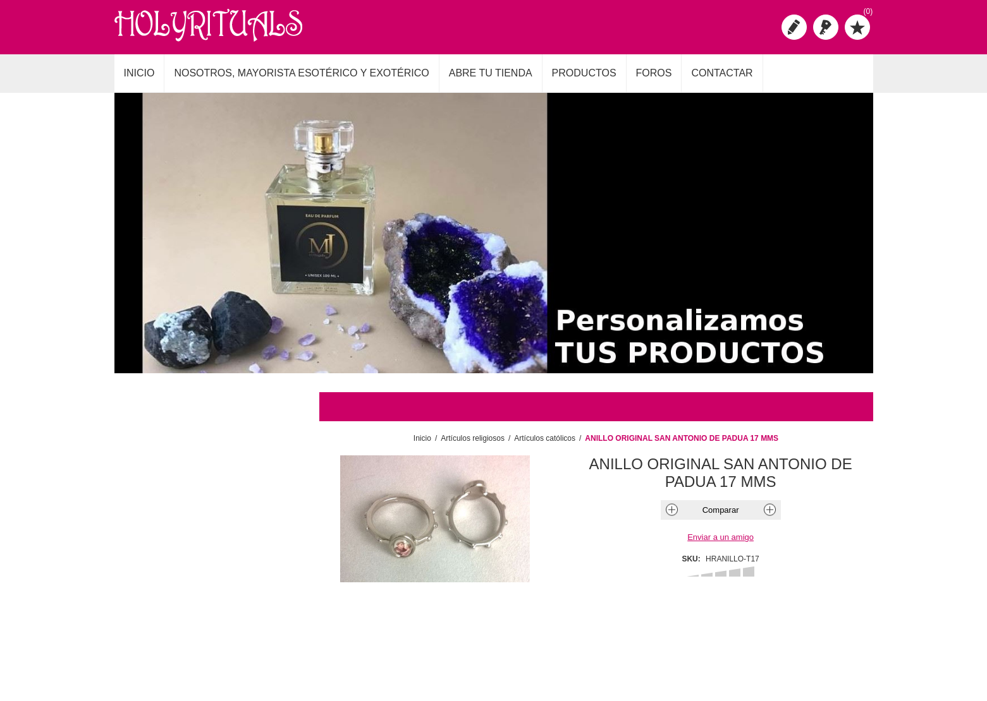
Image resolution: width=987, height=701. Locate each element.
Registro (794, 27)
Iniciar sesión (825, 27)
